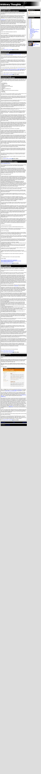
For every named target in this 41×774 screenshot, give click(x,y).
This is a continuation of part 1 (5, 163)
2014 (30, 22)
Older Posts (25, 422)
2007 (30, 27)
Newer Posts (3, 422)
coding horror (11, 406)
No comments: (10, 49)
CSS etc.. (3, 355)
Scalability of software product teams (10, 11)
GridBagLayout (3, 396)
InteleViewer (16, 285)
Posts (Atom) (8, 424)
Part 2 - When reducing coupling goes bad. (7, 350)
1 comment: (10, 158)
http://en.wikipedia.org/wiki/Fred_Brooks (7, 261)
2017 (30, 20)
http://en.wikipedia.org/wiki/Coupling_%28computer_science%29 (11, 260)
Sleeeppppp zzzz (5, 52)
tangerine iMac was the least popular (10, 390)
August (31, 36)
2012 (30, 23)
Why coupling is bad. (6, 266)
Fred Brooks (3, 19)
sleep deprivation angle (21, 68)
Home (14, 422)
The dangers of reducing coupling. (9, 161)
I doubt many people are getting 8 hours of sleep (11, 69)
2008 (30, 26)
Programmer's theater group (8, 77)
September (31, 35)
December (31, 28)
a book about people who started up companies (13, 54)
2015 (30, 21)
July (30, 37)
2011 (30, 24)
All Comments (31, 13)
